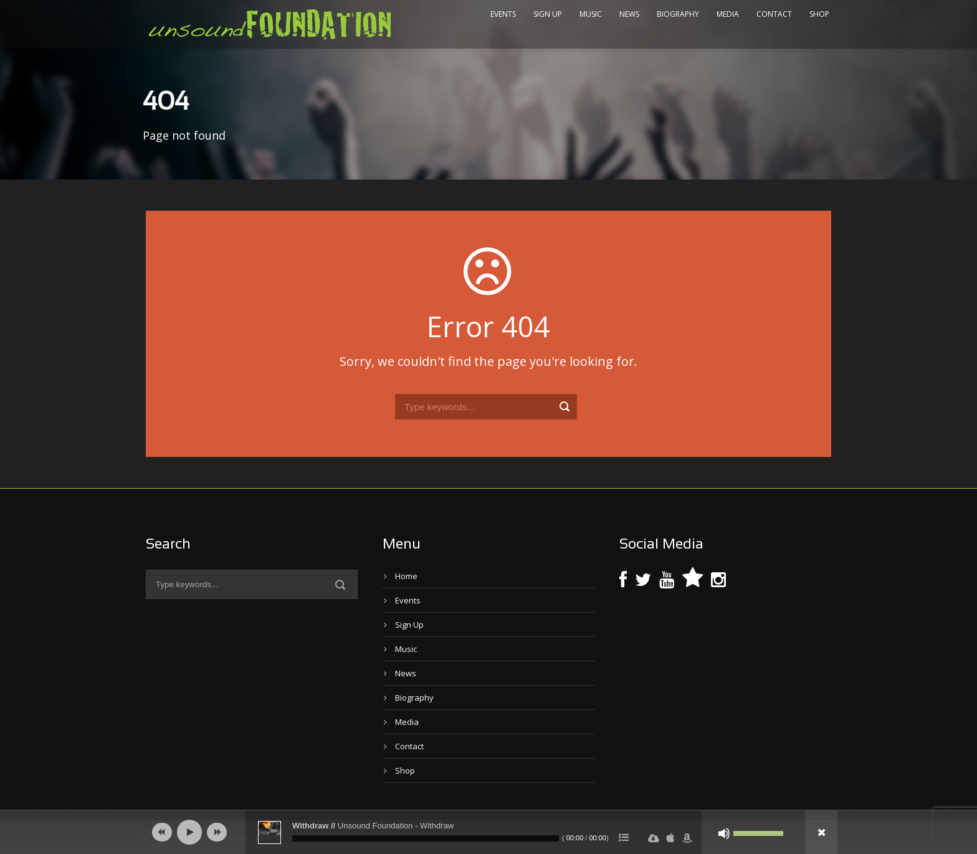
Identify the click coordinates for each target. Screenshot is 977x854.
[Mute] (724, 833)
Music (590, 14)
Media (728, 14)
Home (406, 576)
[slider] (425, 838)
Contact (774, 14)
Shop (819, 14)
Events (503, 14)
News (629, 14)
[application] (488, 832)
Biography (678, 14)
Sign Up (547, 14)
